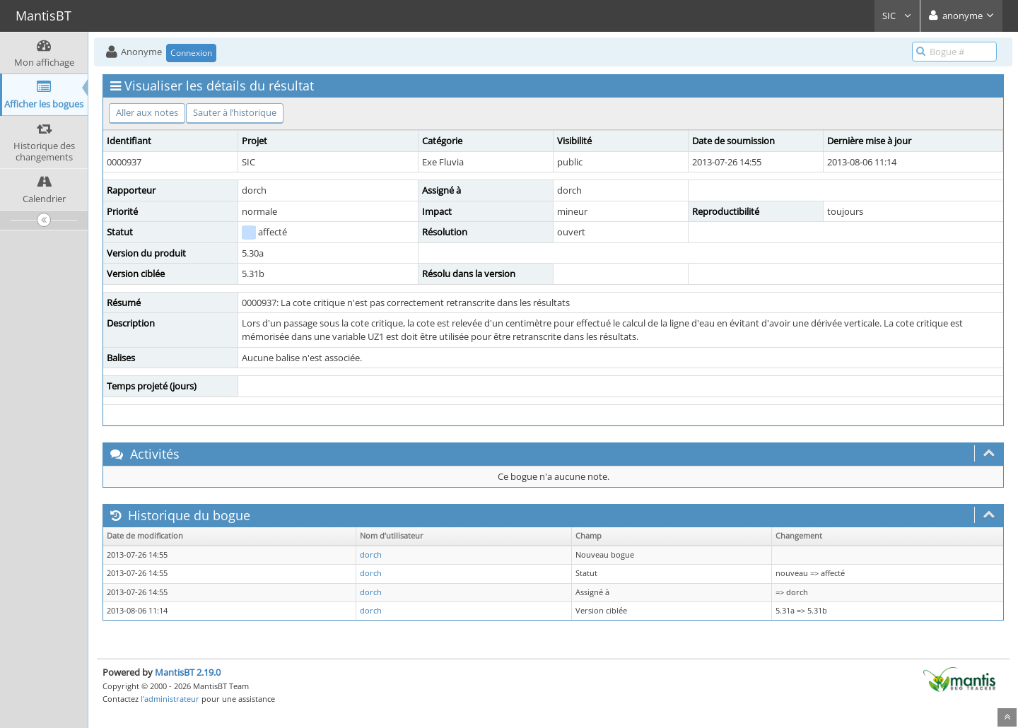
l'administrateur (170, 698)
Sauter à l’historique (234, 112)
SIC (897, 15)
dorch (371, 555)
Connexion (191, 53)
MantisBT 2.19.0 (188, 672)
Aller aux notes (147, 112)
